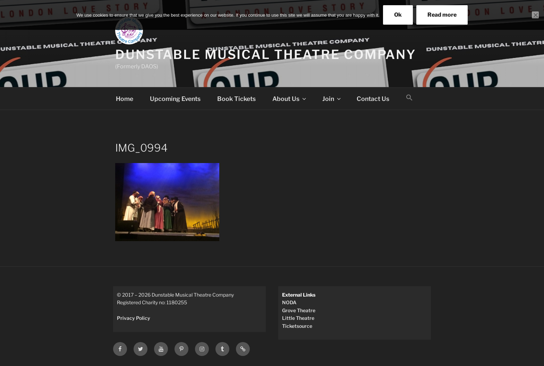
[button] (409, 98)
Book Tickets (236, 98)
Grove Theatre (298, 310)
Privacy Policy (133, 318)
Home (124, 98)
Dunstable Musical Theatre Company (265, 54)
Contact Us (373, 98)
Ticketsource (297, 326)
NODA (289, 302)
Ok (398, 14)
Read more (442, 14)
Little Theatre (298, 318)
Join (332, 98)
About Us (289, 98)
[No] (535, 14)
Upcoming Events (175, 98)
